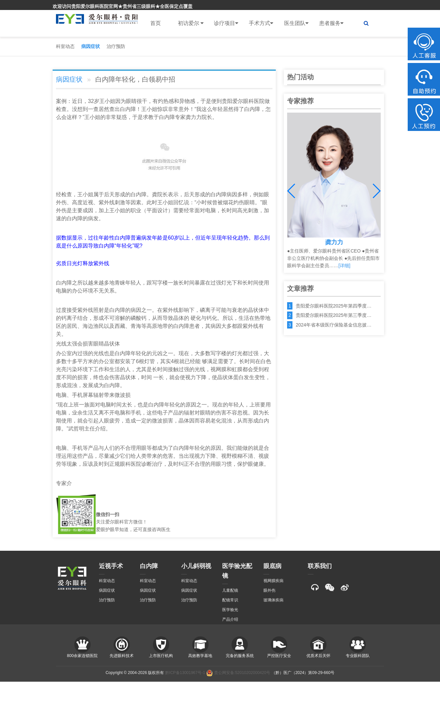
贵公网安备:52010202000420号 (238, 672)
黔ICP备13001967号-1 (185, 672)
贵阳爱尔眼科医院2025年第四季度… (333, 306)
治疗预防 (116, 46)
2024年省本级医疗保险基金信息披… (333, 325)
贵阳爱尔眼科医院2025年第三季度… (333, 315)
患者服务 (331, 23)
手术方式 (261, 23)
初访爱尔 (191, 23)
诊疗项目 (226, 23)
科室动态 (65, 46)
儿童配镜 (230, 590)
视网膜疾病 (273, 580)
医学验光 (230, 609)
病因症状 (90, 46)
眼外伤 (269, 590)
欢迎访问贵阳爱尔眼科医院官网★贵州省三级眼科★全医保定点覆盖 (123, 6)
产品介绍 (230, 619)
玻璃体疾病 (273, 600)
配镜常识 (230, 600)
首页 (155, 23)
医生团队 (296, 23)
